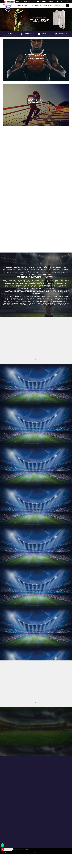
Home (18, 5)
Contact (50, 5)
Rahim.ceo (64, 1)
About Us (22, 5)
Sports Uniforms (29, 5)
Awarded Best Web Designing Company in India (33, 852)
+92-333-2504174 (53, 1)
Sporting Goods (43, 5)
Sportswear (36, 5)
